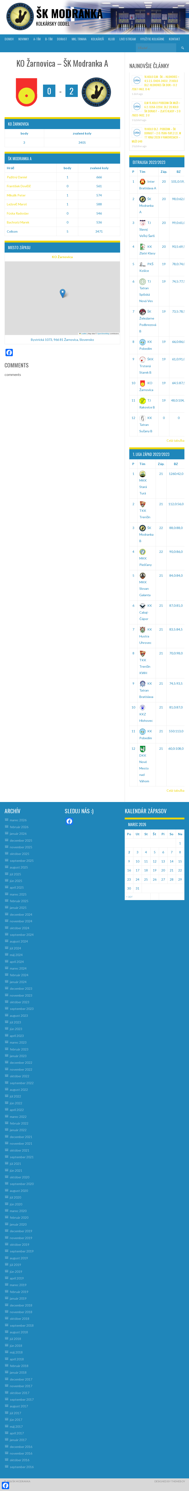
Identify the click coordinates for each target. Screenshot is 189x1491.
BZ (179, 172)
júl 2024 (15, 948)
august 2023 (19, 1015)
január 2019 (18, 1298)
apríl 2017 (17, 1433)
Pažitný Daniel (17, 177)
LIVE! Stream (127, 38)
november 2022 (21, 1069)
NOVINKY (23, 38)
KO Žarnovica (62, 257)
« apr (129, 896)
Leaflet (82, 334)
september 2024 (22, 935)
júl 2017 (15, 1413)
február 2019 (19, 1292)
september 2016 (22, 1467)
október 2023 (19, 1002)
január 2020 (18, 1224)
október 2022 (19, 1076)
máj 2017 (16, 1426)
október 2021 (19, 1150)
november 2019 (21, 1238)
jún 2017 (16, 1420)
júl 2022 (15, 1096)
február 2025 (19, 901)
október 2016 (19, 1460)
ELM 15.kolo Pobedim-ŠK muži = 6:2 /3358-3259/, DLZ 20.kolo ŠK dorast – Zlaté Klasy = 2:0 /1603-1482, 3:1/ (156, 109)
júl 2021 (15, 1164)
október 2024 (19, 928)
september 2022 (22, 1083)
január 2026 (18, 833)
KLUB (111, 38)
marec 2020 (18, 1211)
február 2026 (19, 827)
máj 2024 (16, 955)
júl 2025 (15, 874)
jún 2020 (16, 1204)
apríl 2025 (17, 887)
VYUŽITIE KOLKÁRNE (152, 38)
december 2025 (21, 840)
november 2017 (21, 1386)
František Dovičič (19, 186)
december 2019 (21, 1231)
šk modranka (69, 13)
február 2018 (19, 1366)
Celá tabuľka (175, 440)
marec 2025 (18, 894)
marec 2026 (18, 820)
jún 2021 (16, 1170)
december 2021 (21, 1137)
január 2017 (18, 1440)
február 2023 (19, 1049)
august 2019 (19, 1258)
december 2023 (21, 988)
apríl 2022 (17, 1110)
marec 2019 (18, 1285)
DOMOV (9, 38)
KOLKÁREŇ (97, 38)
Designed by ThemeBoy (169, 1481)
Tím (142, 172)
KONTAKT (174, 38)
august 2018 (19, 1332)
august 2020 (19, 1191)
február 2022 (19, 1123)
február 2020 (19, 1217)
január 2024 (18, 982)
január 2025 (18, 907)
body (24, 133)
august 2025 (19, 867)
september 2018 (22, 1325)
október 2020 (19, 1177)
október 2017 (19, 1393)
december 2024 (21, 914)
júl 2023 (15, 1022)
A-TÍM (36, 38)
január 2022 (18, 1130)
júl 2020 (15, 1197)
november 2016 (21, 1453)
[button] (62, 293)
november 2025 (21, 847)
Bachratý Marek (18, 222)
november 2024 (21, 921)
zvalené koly (82, 133)
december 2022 (21, 1062)
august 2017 (19, 1406)
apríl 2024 (17, 962)
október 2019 (19, 1244)
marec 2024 (18, 968)
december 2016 (21, 1447)
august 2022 (19, 1089)
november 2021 (21, 1143)
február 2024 (19, 975)
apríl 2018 (17, 1359)
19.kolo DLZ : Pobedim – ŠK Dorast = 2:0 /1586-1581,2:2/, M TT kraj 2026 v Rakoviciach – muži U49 (156, 135)
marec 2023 (18, 1042)
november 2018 (21, 1312)
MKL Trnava (79, 38)
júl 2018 (15, 1339)
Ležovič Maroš (17, 204)
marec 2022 (18, 1117)
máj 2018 (16, 1352)
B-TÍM (48, 38)
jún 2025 (16, 881)
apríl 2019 (17, 1278)
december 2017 (21, 1379)
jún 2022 (16, 1103)
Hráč (10, 168)
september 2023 (22, 1009)
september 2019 (22, 1251)
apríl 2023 (17, 1036)
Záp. (164, 172)
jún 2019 (16, 1271)
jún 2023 (16, 1029)
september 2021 (22, 1157)
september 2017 (22, 1399)
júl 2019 (15, 1265)
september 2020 (22, 1184)
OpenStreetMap (103, 334)
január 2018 (18, 1372)
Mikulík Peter (16, 195)
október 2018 (19, 1318)
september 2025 (22, 861)
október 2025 (19, 854)
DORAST (62, 38)
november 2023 (21, 995)
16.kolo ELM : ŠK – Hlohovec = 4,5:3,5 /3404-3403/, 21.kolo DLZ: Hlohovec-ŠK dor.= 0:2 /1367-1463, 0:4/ (155, 83)
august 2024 (19, 941)
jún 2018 (16, 1346)
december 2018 (21, 1305)
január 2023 (18, 1056)
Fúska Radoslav (18, 213)
